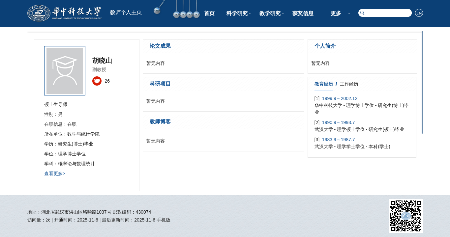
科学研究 (237, 13)
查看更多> (54, 173)
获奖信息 (303, 13)
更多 (336, 13)
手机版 (163, 220)
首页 (209, 13)
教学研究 (270, 13)
